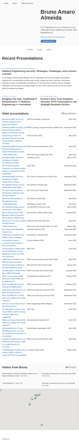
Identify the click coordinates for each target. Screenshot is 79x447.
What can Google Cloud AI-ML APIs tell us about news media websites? (14, 322)
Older (39, 50)
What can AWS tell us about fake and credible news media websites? (13, 298)
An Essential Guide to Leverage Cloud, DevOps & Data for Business (12, 243)
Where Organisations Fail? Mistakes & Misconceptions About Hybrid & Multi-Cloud (13, 215)
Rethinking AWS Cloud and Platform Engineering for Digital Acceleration (12, 121)
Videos (49, 50)
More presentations (69, 113)
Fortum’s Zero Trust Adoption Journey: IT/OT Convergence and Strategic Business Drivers (59, 102)
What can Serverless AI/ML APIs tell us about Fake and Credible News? (13, 278)
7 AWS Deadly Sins (9, 155)
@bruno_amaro (46, 37)
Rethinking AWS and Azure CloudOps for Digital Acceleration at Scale (12, 160)
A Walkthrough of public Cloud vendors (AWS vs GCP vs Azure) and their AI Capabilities (14, 352)
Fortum (58, 27)
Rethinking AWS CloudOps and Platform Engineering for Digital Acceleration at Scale (14, 130)
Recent (30, 50)
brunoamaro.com (58, 37)
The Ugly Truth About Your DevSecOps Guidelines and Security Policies (13, 192)
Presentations (27, 3)
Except (73, 27)
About (14, 3)
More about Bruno (48, 41)
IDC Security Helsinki (49, 96)
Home (6, 3)
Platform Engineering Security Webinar (18, 68)
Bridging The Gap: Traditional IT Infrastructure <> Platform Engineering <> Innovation (19, 102)
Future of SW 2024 (9, 96)
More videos (71, 367)
